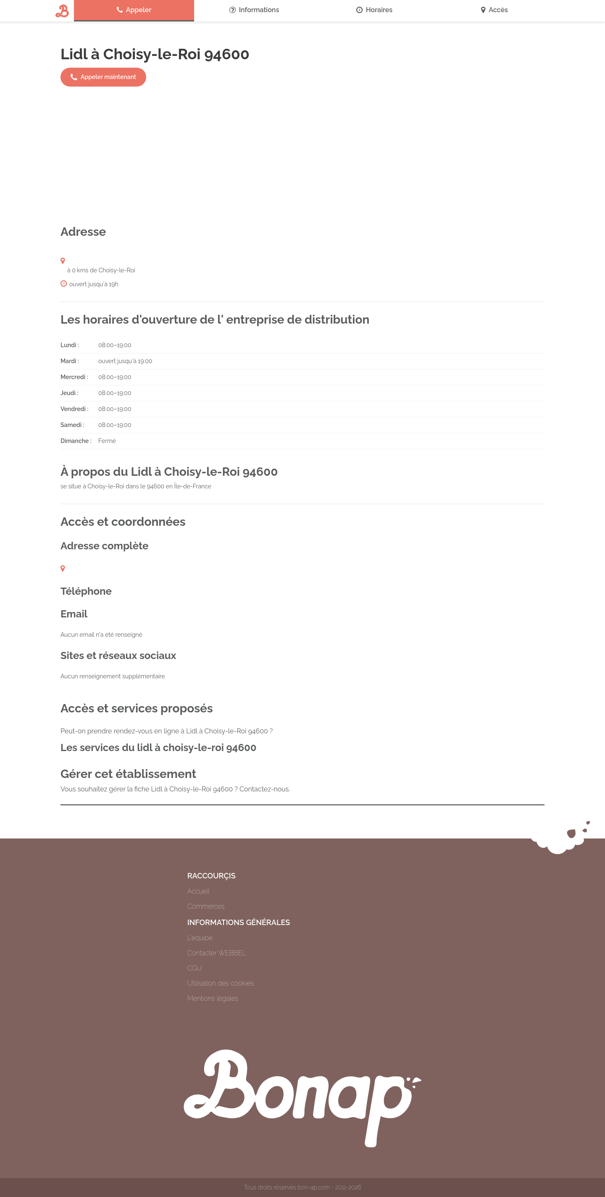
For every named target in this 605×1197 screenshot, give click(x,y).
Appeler (134, 10)
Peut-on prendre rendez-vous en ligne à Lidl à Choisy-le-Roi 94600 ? (166, 731)
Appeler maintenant (103, 77)
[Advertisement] (302, 155)
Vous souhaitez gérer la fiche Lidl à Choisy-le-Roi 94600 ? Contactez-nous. (175, 789)
